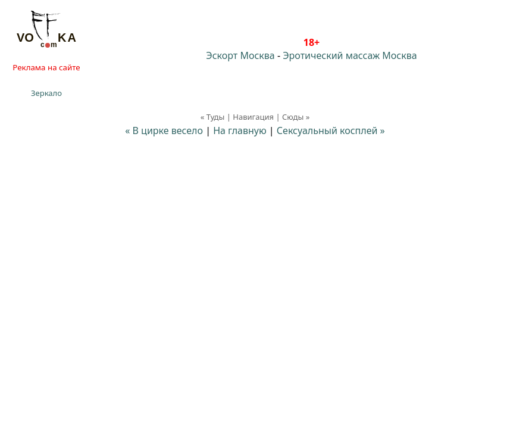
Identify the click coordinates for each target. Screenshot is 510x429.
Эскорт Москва (240, 55)
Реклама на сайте (46, 67)
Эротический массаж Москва (350, 55)
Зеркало (46, 93)
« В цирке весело (164, 130)
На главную (240, 130)
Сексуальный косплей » (331, 130)
